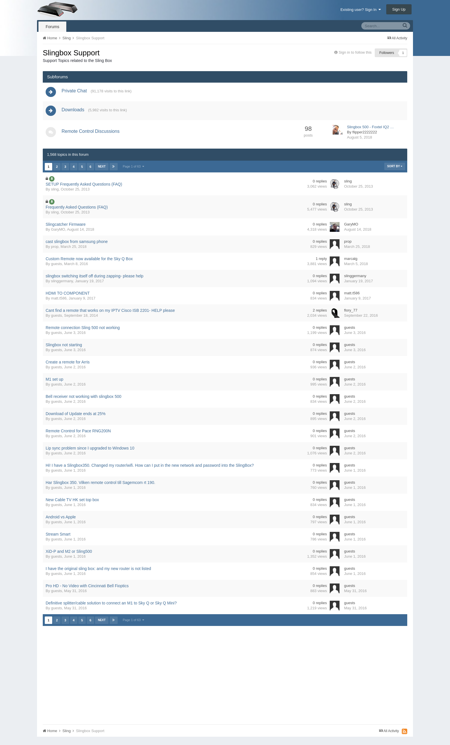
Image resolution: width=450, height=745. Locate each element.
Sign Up (399, 9)
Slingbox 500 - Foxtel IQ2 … (370, 129)
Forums (52, 26)
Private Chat (75, 91)
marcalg (350, 261)
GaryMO (58, 232)
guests (56, 266)
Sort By (394, 168)
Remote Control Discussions (92, 133)
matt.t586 (59, 301)
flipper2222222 (364, 135)
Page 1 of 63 (133, 169)
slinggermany (62, 283)
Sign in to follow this (355, 52)
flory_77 (350, 313)
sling (55, 192)
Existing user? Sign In (360, 9)
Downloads (74, 111)
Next (102, 169)
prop (55, 249)
